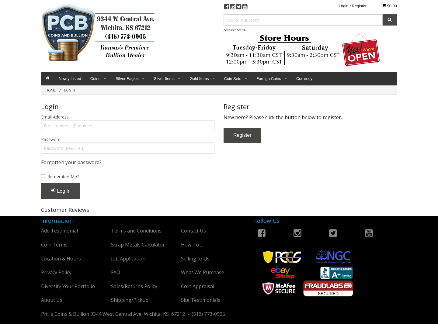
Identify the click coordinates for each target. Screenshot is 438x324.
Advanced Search (235, 30)
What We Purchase (202, 272)
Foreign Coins (268, 78)
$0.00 (389, 5)
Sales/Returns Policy (134, 286)
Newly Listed (70, 78)
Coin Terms (54, 244)
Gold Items (199, 78)
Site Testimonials (200, 300)
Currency (304, 78)
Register (359, 6)
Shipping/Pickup (129, 300)
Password (51, 139)
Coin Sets (232, 78)
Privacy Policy (56, 272)
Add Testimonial (59, 230)
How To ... (192, 244)
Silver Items (164, 78)
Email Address (55, 117)
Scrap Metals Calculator (138, 244)
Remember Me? (63, 176)
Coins (95, 78)
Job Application (128, 258)
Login (344, 6)
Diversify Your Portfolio (68, 286)
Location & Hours (61, 258)
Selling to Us (195, 258)
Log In (61, 191)
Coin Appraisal (197, 286)
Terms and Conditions (136, 230)
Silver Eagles (127, 78)
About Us (51, 300)
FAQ (115, 272)
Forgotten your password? (71, 162)
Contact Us (193, 230)
